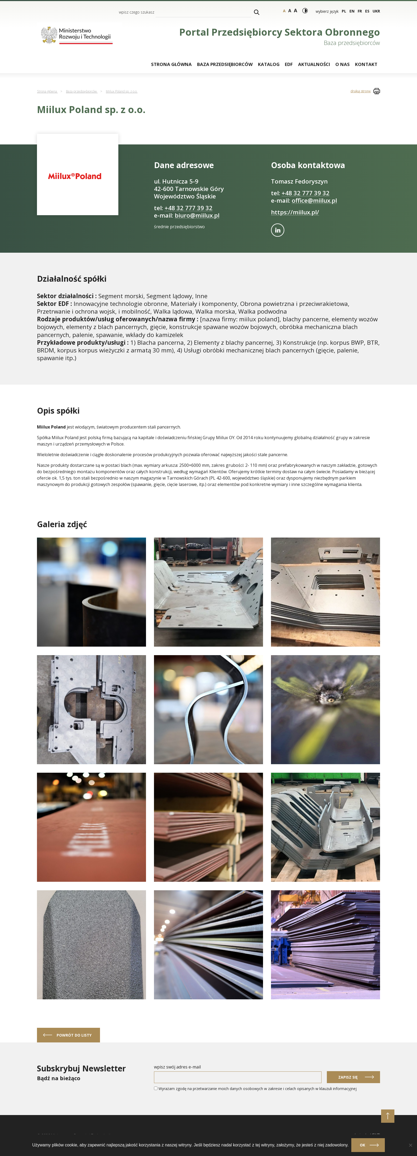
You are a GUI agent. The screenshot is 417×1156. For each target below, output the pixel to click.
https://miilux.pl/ (295, 212)
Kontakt (366, 64)
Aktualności (314, 64)
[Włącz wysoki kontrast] (305, 10)
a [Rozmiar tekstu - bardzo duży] (295, 10)
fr (360, 11)
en (352, 11)
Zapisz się (348, 1077)
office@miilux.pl (314, 200)
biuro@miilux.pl (197, 215)
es (367, 11)
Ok (362, 1144)
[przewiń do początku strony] (387, 1116)
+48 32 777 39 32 (188, 208)
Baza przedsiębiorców (225, 64)
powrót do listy (74, 1035)
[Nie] (410, 1145)
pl (344, 11)
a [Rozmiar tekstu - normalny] (284, 10)
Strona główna (171, 64)
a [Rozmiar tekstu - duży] (289, 11)
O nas (342, 64)
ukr (376, 11)
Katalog (269, 64)
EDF (289, 64)
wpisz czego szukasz (136, 12)
